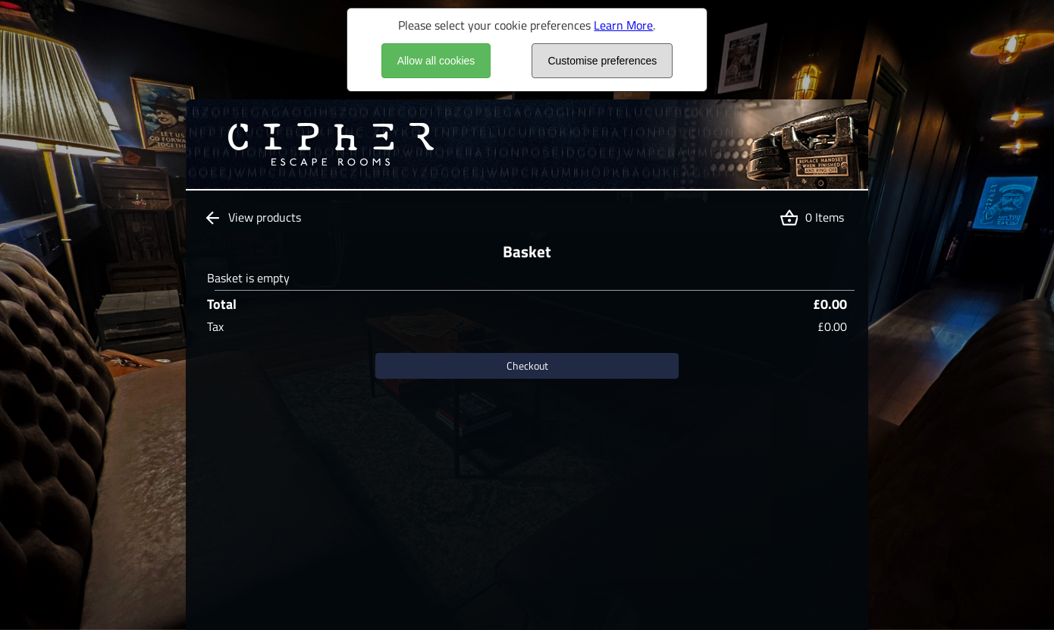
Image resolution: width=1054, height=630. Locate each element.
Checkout (527, 365)
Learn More (623, 25)
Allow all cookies (436, 61)
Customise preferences (602, 61)
